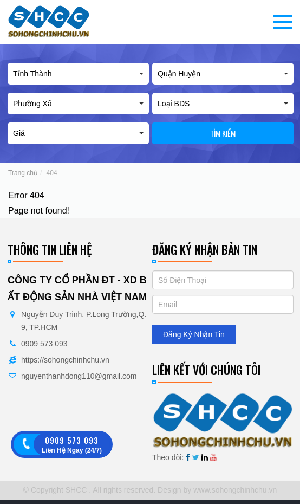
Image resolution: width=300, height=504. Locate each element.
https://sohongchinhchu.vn (65, 360)
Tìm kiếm (223, 133)
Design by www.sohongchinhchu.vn (216, 490)
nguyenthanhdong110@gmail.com (78, 376)
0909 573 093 (44, 343)
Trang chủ (22, 173)
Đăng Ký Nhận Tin (194, 334)
